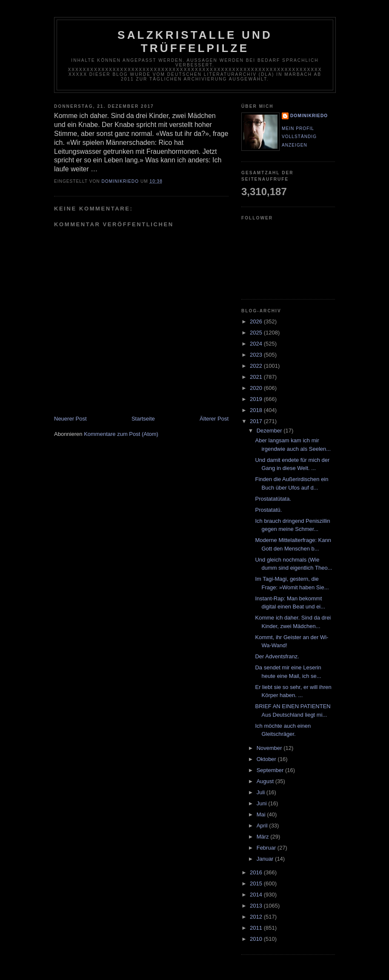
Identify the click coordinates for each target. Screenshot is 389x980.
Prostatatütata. (273, 499)
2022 (257, 366)
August (266, 781)
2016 (257, 872)
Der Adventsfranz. (277, 656)
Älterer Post (214, 418)
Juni (262, 803)
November (270, 748)
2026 (257, 321)
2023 (257, 355)
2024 (257, 343)
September (271, 770)
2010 (257, 939)
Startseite (143, 418)
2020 (257, 388)
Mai (262, 814)
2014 (257, 894)
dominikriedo (309, 115)
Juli (261, 792)
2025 (257, 332)
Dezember (270, 430)
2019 (257, 399)
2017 (257, 421)
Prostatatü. (268, 510)
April (263, 825)
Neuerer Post (70, 418)
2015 (257, 883)
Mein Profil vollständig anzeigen (299, 136)
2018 (257, 410)
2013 (257, 905)
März (264, 836)
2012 (257, 917)
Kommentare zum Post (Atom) (121, 434)
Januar (266, 859)
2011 (257, 928)
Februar (267, 848)
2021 (257, 377)
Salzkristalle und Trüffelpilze (194, 42)
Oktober (267, 759)
